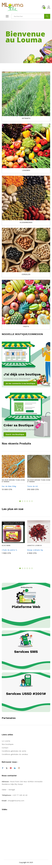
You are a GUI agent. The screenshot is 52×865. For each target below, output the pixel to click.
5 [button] (29, 501)
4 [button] (27, 501)
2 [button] (22, 501)
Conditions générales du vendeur (15, 754)
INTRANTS (26, 118)
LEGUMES (26, 170)
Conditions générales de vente (14, 751)
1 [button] (20, 501)
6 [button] (32, 501)
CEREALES (26, 274)
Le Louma (6, 741)
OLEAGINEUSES (26, 222)
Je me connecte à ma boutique (20, 383)
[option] (13, 474)
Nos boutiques (7, 744)
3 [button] (24, 501)
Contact (5, 748)
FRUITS (26, 326)
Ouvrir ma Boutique (15, 434)
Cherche (47, 16)
